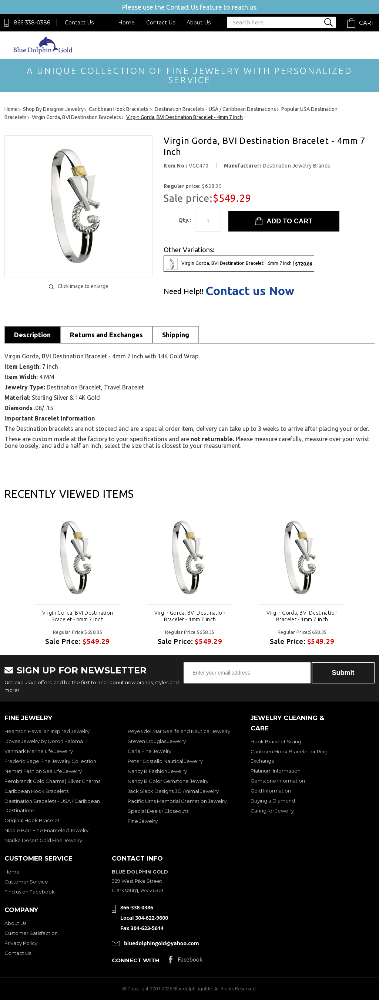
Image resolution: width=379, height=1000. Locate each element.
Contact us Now (249, 291)
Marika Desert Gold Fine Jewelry (43, 840)
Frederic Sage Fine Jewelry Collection (50, 761)
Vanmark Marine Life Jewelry (38, 751)
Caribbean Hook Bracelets (36, 791)
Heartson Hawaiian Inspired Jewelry (47, 731)
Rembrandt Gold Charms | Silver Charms (52, 781)
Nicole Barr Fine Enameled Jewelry (46, 830)
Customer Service (26, 882)
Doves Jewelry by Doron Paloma (43, 741)
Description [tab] (32, 334)
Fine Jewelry (143, 821)
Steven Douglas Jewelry (157, 741)
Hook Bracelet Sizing (276, 741)
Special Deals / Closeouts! (159, 811)
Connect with (136, 960)
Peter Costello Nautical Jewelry (165, 761)
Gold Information (271, 791)
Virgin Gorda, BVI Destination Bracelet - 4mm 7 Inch (77, 616)
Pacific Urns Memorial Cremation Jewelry (177, 801)
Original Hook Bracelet (32, 820)
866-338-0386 (32, 22)
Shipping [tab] (175, 334)
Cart (367, 22)
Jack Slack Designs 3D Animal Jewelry (173, 791)
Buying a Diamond (273, 801)
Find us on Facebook (29, 892)
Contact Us (79, 22)
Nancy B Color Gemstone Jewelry (168, 781)
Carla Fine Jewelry (149, 751)
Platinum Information (276, 771)
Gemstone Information (278, 781)
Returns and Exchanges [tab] (106, 334)
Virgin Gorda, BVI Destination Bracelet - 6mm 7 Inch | (239, 264)
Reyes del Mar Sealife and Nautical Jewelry (179, 731)
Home (126, 22)
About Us (199, 22)
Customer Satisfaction (31, 933)
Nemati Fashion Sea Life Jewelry (43, 771)
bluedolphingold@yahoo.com (161, 943)
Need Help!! (184, 291)
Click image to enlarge (83, 286)
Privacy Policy (20, 943)
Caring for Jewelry (272, 811)
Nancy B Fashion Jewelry (157, 771)
